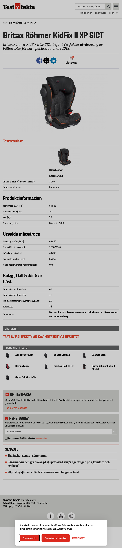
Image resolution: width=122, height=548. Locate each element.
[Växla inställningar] (78, 538)
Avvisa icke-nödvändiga (55, 538)
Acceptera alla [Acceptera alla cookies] (29, 538)
